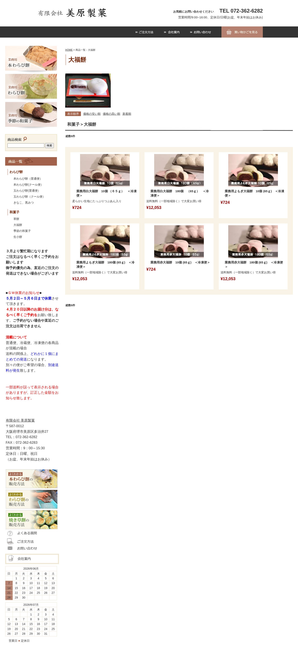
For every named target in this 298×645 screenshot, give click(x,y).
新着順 (127, 113)
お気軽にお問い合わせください (193, 11)
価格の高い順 (111, 113)
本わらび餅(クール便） (28, 184)
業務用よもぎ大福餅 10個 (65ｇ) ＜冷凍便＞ (254, 193)
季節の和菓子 (22, 230)
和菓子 (14, 212)
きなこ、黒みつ (23, 202)
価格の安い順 (92, 113)
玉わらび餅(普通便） (27, 190)
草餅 (16, 219)
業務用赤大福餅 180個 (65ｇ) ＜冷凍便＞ (254, 264)
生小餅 (17, 236)
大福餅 (17, 224)
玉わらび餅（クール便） (29, 196)
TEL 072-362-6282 (241, 11)
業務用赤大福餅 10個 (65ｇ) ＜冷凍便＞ (180, 262)
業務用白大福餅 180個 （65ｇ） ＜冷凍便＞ (179, 193)
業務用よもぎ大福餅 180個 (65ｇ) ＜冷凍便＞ (105, 264)
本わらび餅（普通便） (27, 178)
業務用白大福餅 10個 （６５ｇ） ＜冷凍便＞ (106, 193)
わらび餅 (16, 172)
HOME (69, 50)
